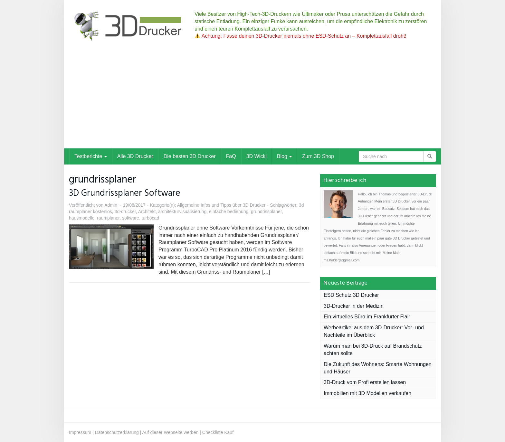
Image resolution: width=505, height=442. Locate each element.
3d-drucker (125, 211)
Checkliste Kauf (217, 432)
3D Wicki (256, 156)
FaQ (231, 156)
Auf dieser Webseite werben (170, 432)
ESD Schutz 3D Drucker (351, 295)
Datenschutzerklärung (117, 432)
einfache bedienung (228, 211)
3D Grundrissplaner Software (124, 193)
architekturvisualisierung (182, 211)
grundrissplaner (266, 211)
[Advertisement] (252, 100)
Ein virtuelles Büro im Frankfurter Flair (367, 316)
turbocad (150, 218)
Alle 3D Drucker (135, 156)
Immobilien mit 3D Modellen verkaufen (367, 393)
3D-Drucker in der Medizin (354, 306)
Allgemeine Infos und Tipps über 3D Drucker (221, 205)
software (130, 218)
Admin (110, 205)
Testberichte (90, 156)
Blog (284, 156)
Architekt (147, 211)
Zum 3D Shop (318, 156)
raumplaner (108, 218)
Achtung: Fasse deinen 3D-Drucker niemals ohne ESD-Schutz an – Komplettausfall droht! (300, 36)
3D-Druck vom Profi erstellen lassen (365, 382)
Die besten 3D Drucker (190, 156)
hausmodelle (81, 218)
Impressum (80, 432)
